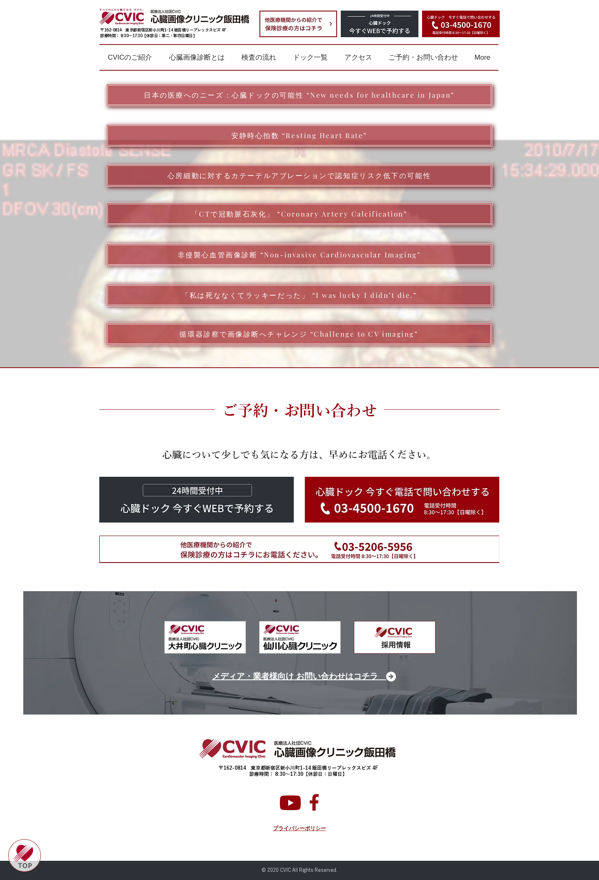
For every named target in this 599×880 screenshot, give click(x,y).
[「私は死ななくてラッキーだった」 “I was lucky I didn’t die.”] (299, 295)
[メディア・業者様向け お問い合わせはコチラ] (300, 676)
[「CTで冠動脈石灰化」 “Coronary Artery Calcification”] (299, 214)
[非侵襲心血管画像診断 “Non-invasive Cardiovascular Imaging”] (299, 254)
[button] (130, 57)
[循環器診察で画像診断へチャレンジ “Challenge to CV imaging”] (299, 334)
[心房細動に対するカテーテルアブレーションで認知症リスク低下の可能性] (299, 175)
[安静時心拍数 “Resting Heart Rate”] (299, 135)
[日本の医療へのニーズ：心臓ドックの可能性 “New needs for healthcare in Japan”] (299, 95)
